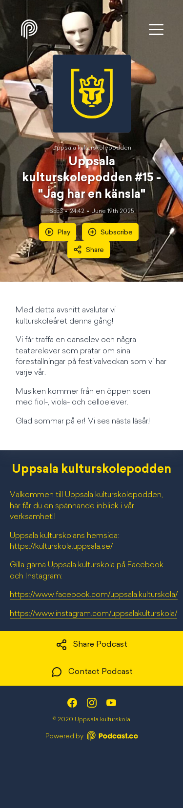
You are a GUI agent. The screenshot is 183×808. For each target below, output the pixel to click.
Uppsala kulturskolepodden (91, 148)
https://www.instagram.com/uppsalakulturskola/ (93, 614)
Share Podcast (91, 645)
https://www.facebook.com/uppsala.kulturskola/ (94, 595)
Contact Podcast (92, 672)
